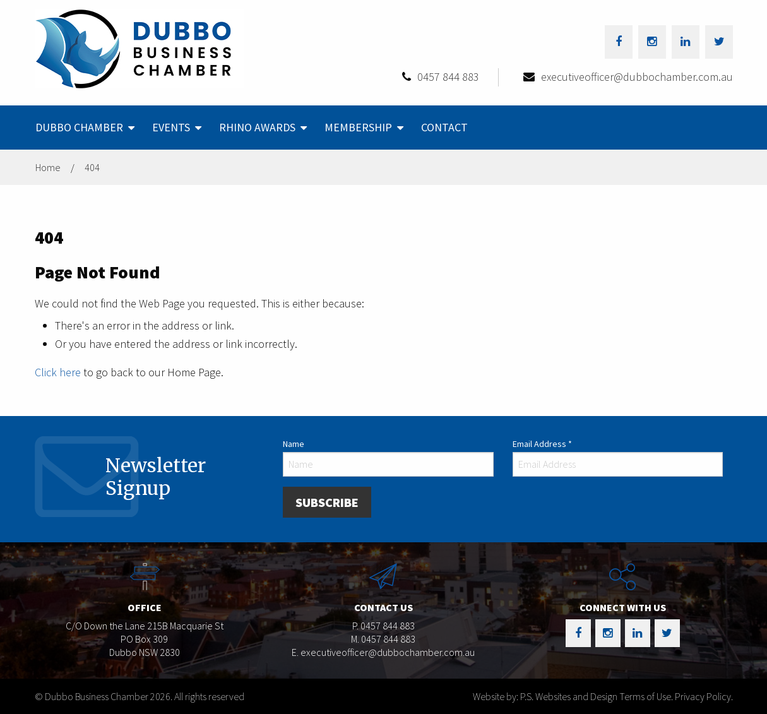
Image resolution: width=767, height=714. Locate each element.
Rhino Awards (257, 127)
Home (48, 167)
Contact (444, 127)
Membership (358, 127)
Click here (58, 372)
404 (92, 167)
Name (293, 443)
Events (171, 127)
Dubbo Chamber (79, 127)
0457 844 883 (448, 76)
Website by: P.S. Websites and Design (545, 696)
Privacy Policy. (704, 696)
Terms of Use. (646, 696)
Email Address (542, 443)
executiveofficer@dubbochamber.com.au (637, 76)
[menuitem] (83, 127)
